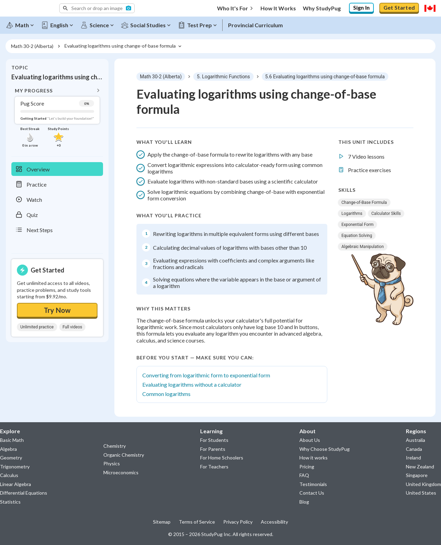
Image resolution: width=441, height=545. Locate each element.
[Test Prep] (199, 24)
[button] (97, 8)
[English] (59, 24)
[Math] (22, 24)
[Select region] (429, 8)
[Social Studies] (148, 24)
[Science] (99, 24)
